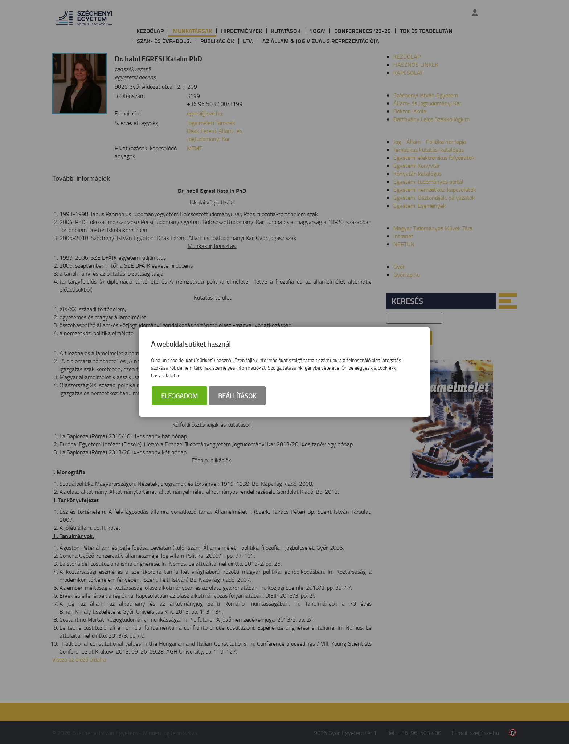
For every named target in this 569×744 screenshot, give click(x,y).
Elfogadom (179, 395)
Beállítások (237, 395)
